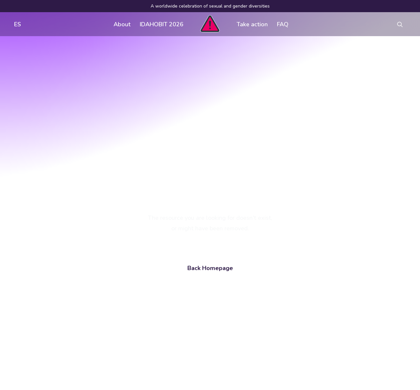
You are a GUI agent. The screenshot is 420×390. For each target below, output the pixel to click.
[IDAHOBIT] (210, 24)
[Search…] (69, 338)
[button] (403, 24)
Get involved (179, 287)
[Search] (69, 338)
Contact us (176, 313)
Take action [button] (252, 24)
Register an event (271, 300)
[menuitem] (16, 24)
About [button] (122, 24)
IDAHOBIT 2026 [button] (161, 24)
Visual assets (266, 287)
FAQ (282, 24)
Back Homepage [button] (210, 192)
